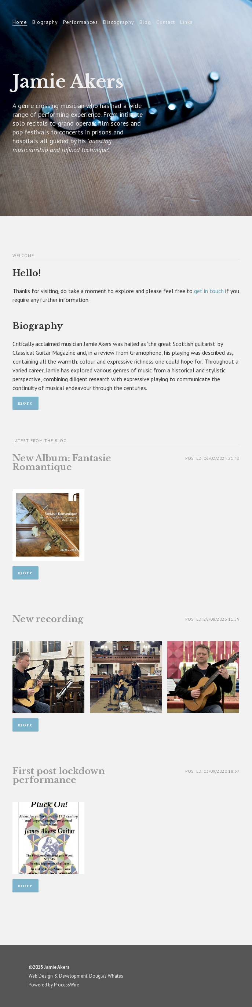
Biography (45, 22)
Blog (145, 22)
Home (19, 22)
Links (186, 22)
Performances (80, 22)
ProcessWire (66, 985)
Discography (118, 22)
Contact (165, 22)
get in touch (209, 291)
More (25, 403)
